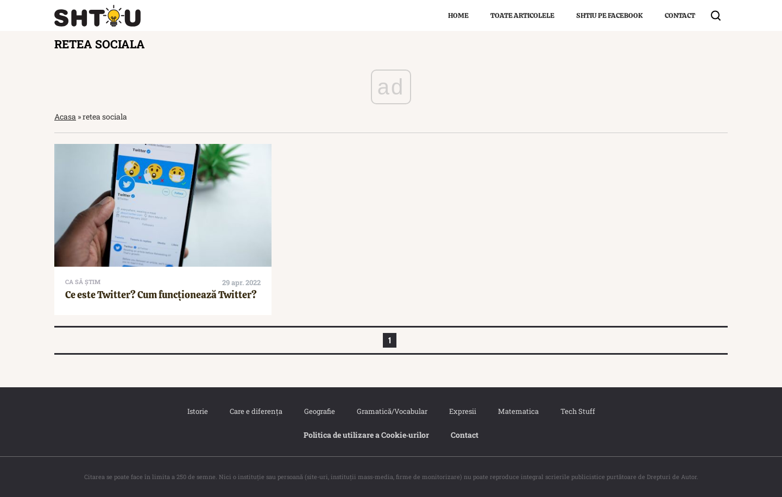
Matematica (518, 411)
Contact (680, 15)
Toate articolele (522, 15)
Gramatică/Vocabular (392, 411)
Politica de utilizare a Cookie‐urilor (367, 435)
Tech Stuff (577, 411)
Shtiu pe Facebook (609, 15)
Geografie (319, 411)
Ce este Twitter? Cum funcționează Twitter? (161, 294)
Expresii (462, 411)
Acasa (65, 116)
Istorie (197, 411)
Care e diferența (256, 411)
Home (458, 15)
